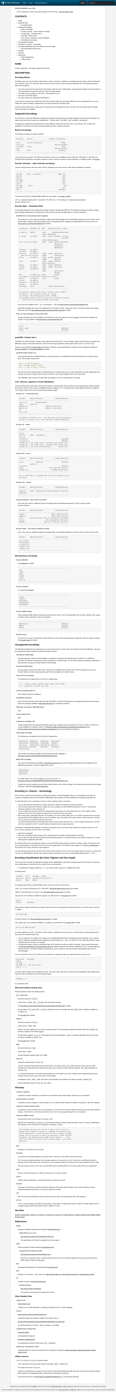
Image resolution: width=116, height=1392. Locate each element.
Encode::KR (70, 922)
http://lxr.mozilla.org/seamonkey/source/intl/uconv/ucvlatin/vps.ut (38, 729)
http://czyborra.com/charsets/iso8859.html (31, 223)
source (29, 8)
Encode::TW (58, 1215)
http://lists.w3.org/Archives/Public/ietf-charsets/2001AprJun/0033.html (42, 1006)
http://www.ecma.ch (54, 1229)
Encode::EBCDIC (68, 1215)
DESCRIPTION (23, 23)
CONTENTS (21, 16)
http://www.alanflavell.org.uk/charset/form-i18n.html (37, 946)
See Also (21, 53)
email (64, 1386)
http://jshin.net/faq (23, 1332)
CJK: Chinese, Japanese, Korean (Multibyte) (35, 38)
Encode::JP (41, 1215)
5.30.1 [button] (24, 3)
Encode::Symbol (80, 1215)
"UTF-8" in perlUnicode (90, 845)
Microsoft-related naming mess (31, 48)
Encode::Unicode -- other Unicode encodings (35, 31)
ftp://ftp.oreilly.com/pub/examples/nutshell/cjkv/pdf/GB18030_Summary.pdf (41, 1321)
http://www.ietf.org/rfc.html (70, 1274)
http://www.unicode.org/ (46, 703)
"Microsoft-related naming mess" (60, 888)
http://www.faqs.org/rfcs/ (86, 1274)
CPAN (33, 8)
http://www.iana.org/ (47, 1247)
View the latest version (66, 12)
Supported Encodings (25, 27)
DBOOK (35, 1386)
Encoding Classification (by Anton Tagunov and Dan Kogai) (36, 46)
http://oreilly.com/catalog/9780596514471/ (48, 1377)
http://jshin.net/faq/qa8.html (26, 1339)
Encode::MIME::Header (93, 1215)
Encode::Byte (25, 1215)
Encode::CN (66, 895)
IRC (79, 1389)
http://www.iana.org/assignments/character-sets (36, 1254)
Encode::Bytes (36, 347)
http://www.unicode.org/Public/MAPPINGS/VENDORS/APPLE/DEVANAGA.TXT (43, 781)
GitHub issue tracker (56, 1386)
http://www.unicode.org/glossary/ (31, 1288)
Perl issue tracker (63, 1389)
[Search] (101, 3)
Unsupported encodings (25, 42)
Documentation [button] (40, 3)
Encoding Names (26, 25)
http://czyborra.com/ (24, 1304)
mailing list (73, 1389)
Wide (82, 3)
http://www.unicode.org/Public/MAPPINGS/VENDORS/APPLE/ (37, 756)
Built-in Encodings (27, 29)
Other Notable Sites (27, 57)
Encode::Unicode (65, 196)
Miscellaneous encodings (29, 40)
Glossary (21, 51)
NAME (20, 21)
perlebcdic (24, 563)
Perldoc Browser (10, 2)
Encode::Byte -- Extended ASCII (31, 33)
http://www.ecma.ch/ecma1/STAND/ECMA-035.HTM (37, 1236)
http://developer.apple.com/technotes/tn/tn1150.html (47, 310)
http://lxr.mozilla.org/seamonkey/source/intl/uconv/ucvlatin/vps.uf (67, 727)
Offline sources (26, 59)
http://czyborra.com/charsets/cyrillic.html (49, 319)
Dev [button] (30, 3)
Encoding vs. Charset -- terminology (29, 44)
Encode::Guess (25, 640)
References (21, 55)
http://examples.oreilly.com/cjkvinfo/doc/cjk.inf (32, 1314)
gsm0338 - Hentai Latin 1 (29, 36)
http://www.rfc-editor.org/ (53, 1274)
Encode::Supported (21, 8)
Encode (97, 159)
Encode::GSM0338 (21, 349)
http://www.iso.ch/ (52, 1267)
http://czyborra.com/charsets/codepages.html (74, 304)
